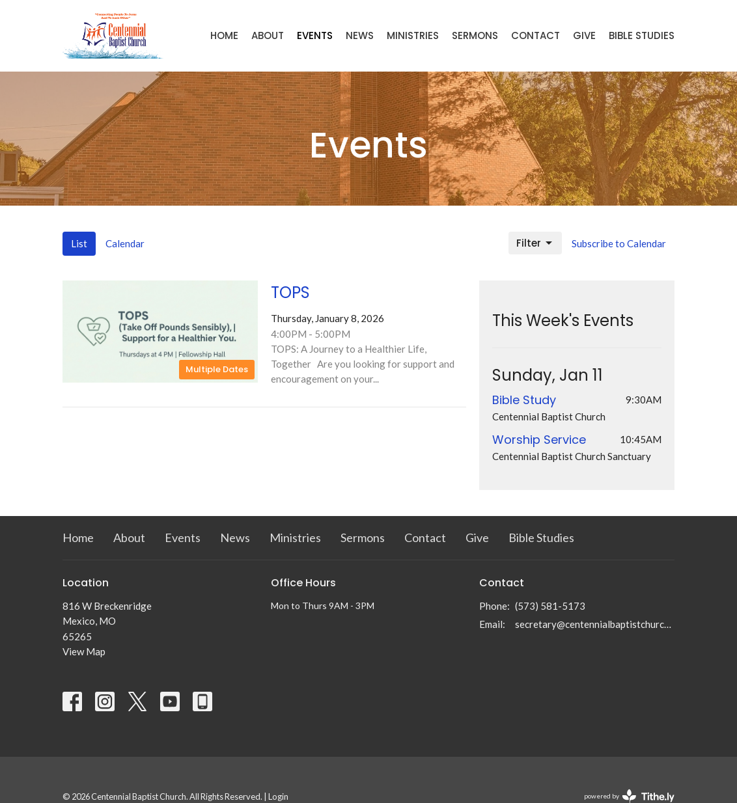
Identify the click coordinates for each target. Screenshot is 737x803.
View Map (84, 651)
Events (315, 35)
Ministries (413, 35)
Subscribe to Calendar (619, 243)
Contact (535, 35)
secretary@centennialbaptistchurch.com (594, 624)
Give (584, 35)
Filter (535, 243)
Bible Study (524, 400)
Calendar (125, 243)
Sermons (475, 35)
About (267, 35)
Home (224, 35)
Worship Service (539, 439)
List (79, 243)
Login (278, 796)
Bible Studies (641, 35)
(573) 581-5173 (550, 606)
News (360, 35)
